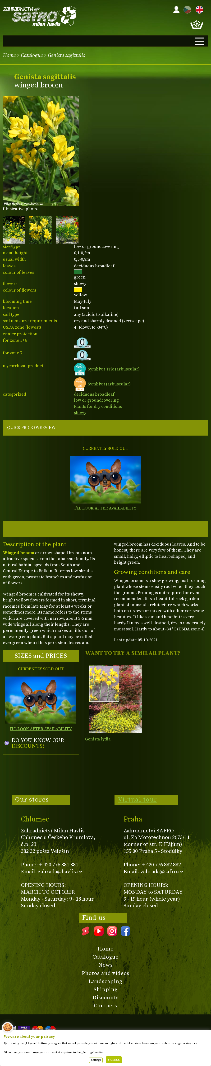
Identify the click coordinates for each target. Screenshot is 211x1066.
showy (80, 412)
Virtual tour (137, 800)
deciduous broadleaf (94, 394)
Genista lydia (98, 739)
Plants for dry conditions (98, 406)
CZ (186, 9)
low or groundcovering (96, 400)
